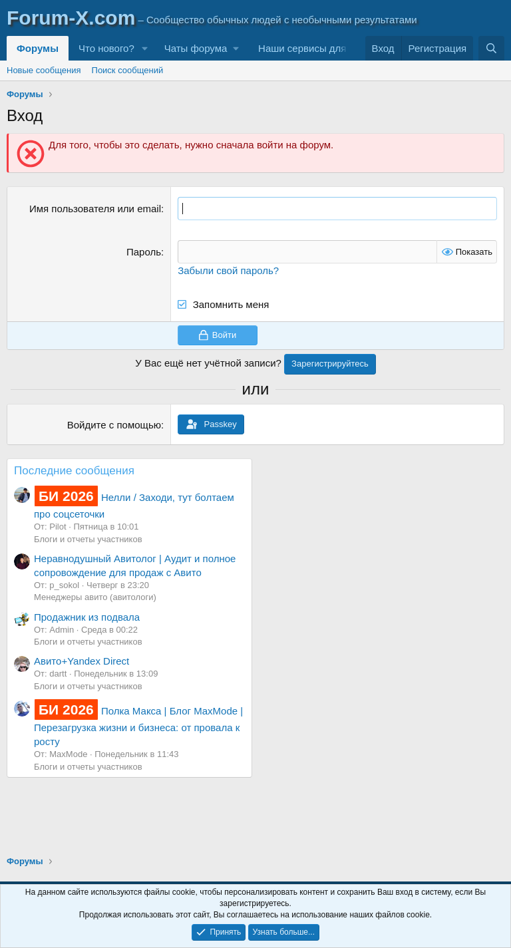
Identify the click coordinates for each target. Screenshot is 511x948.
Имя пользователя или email (95, 208)
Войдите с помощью (114, 424)
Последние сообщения (74, 470)
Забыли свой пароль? (228, 270)
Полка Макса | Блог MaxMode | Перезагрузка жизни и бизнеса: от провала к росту (138, 726)
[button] (145, 48)
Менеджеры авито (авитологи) (95, 597)
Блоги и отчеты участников (88, 539)
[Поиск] (491, 48)
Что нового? (106, 48)
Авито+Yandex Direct (81, 661)
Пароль (143, 251)
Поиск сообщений (128, 70)
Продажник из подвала (87, 617)
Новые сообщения (44, 70)
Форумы (38, 48)
